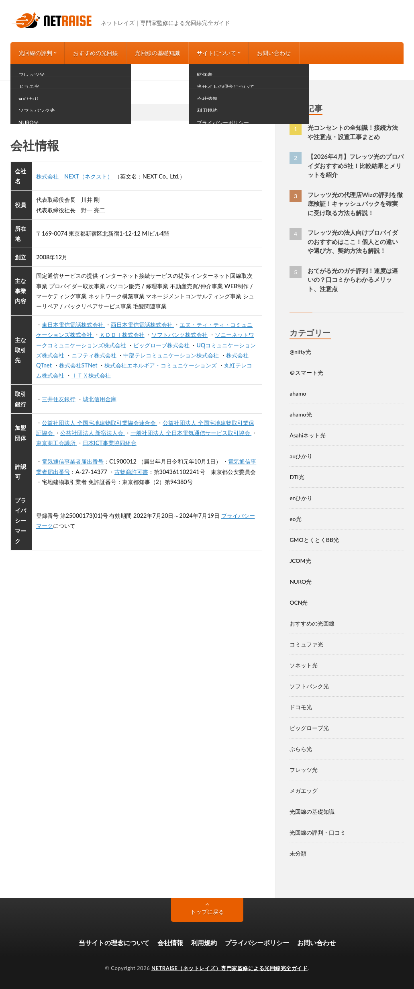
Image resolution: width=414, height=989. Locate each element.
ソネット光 (304, 665)
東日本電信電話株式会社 (73, 324)
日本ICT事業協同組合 (110, 442)
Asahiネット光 (308, 435)
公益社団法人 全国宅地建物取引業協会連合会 (99, 422)
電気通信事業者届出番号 (73, 461)
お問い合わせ (274, 52)
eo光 (295, 518)
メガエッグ (304, 790)
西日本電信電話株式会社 (142, 324)
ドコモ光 (301, 707)
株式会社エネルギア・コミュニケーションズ (160, 365)
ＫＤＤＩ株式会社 (122, 334)
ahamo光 (301, 414)
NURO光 (301, 581)
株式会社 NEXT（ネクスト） (74, 176)
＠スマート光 (306, 372)
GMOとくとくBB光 (314, 539)
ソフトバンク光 (309, 686)
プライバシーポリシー (257, 942)
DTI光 (297, 477)
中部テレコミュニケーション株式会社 (171, 355)
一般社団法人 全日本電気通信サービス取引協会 (191, 432)
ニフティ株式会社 (93, 355)
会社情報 (170, 942)
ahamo (298, 393)
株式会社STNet (78, 365)
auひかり (301, 456)
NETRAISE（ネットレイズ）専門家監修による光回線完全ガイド (229, 968)
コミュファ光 (306, 644)
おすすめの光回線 (95, 52)
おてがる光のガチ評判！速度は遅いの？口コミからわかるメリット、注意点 (353, 279)
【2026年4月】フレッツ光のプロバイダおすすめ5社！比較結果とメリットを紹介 (356, 165)
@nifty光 (300, 351)
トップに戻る (207, 911)
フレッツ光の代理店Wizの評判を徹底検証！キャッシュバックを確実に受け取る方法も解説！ (355, 203)
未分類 (298, 853)
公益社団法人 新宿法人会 (92, 432)
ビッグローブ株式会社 (161, 345)
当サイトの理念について (114, 942)
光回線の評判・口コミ (318, 832)
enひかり (301, 497)
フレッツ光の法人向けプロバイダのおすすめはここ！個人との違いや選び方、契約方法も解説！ (353, 241)
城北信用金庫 (99, 399)
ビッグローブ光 (309, 727)
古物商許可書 (131, 471)
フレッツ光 (304, 769)
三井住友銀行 (58, 399)
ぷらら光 (301, 748)
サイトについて (216, 52)
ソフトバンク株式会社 (179, 334)
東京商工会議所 (56, 442)
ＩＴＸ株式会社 (91, 375)
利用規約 (204, 942)
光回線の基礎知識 (157, 52)
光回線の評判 (35, 52)
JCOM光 (300, 560)
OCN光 (299, 602)
